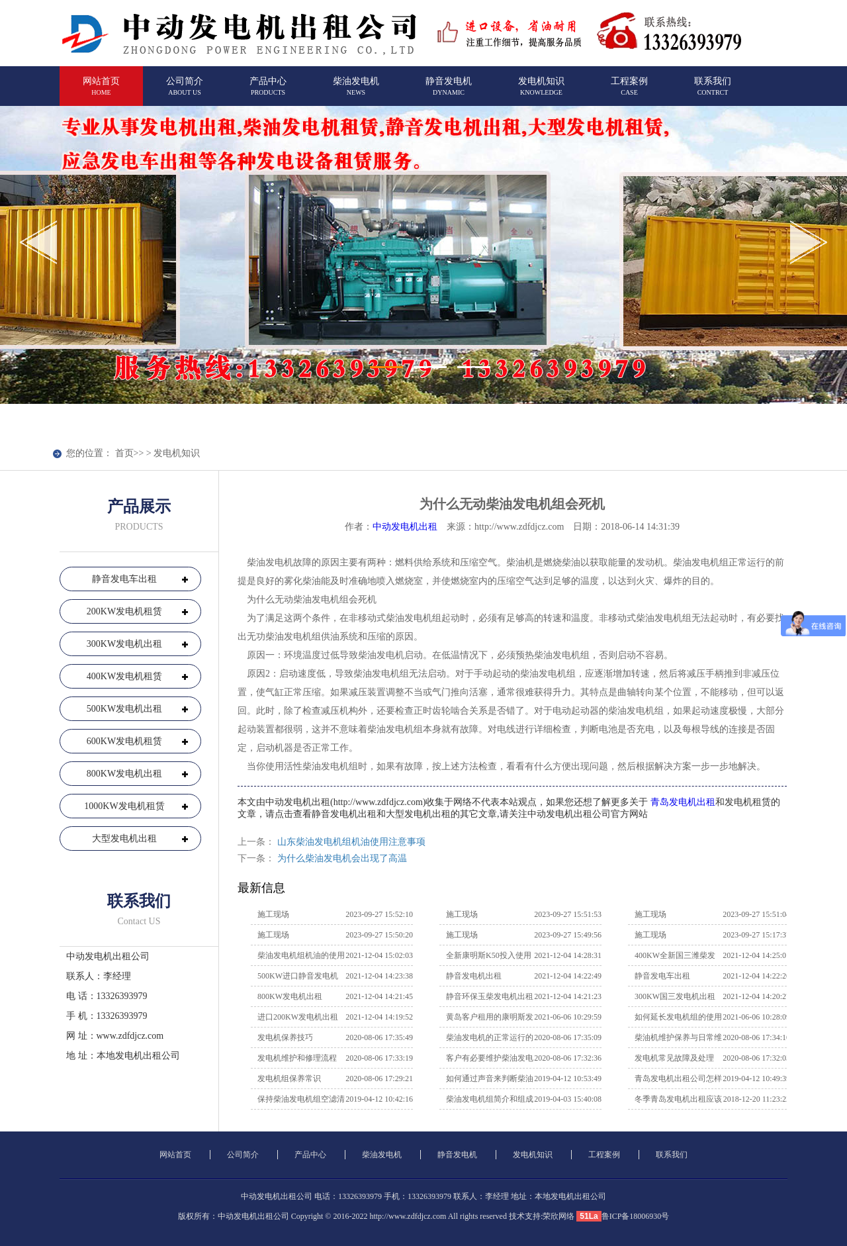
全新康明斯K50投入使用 (488, 955)
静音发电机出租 (474, 976)
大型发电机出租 (124, 838)
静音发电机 (448, 91)
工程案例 (629, 91)
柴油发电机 (356, 91)
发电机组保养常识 (289, 1078)
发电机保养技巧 (285, 1037)
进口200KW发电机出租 (297, 1017)
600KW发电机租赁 (124, 741)
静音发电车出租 (124, 579)
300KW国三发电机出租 (675, 996)
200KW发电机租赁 (124, 611)
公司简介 (184, 91)
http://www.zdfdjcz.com (407, 1216)
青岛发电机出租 (682, 802)
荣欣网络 (558, 1216)
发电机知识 (541, 91)
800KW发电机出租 (124, 774)
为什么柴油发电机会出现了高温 (342, 858)
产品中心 (268, 91)
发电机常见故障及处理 (674, 1058)
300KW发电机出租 (124, 644)
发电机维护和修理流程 (297, 1058)
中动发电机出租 (405, 527)
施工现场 (273, 914)
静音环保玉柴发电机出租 (489, 996)
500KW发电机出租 (124, 709)
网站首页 (101, 91)
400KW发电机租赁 (124, 676)
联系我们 (712, 91)
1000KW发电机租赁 (124, 806)
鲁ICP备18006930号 (636, 1216)
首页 (124, 453)
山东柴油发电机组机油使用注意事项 (351, 842)
